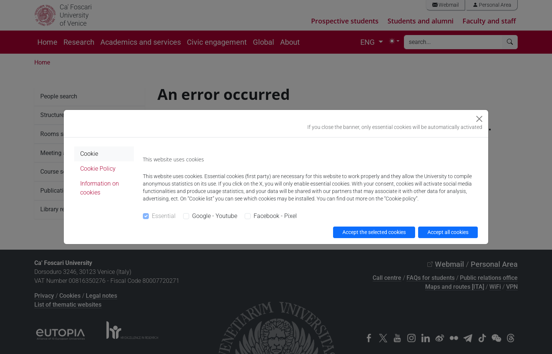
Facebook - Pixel (275, 215)
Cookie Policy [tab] (98, 168)
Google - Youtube (214, 215)
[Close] (479, 119)
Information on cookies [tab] (99, 188)
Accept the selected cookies (374, 232)
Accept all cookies (447, 232)
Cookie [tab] (89, 153)
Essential (164, 215)
